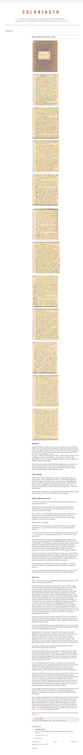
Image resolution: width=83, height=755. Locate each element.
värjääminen (63, 720)
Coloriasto (42, 12)
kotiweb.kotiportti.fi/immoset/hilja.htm (55, 712)
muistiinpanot (45, 720)
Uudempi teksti (36, 741)
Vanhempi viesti (74, 741)
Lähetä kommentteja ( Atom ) (42, 744)
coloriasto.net (62, 21)
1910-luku (40, 720)
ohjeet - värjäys (52, 720)
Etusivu (55, 741)
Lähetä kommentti (38, 738)
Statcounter (34, 748)
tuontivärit (58, 720)
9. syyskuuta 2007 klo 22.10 (41, 735)
